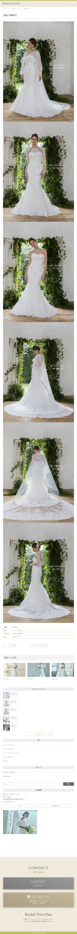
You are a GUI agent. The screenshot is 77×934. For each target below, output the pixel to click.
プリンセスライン (9, 749)
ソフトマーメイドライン (11, 753)
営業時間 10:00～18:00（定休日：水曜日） (38, 899)
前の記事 (12, 645)
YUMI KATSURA (9, 772)
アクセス (20, 805)
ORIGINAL (7, 776)
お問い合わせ (38, 885)
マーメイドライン (9, 745)
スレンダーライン (9, 757)
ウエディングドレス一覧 (38, 645)
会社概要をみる (55, 805)
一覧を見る (38, 734)
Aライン (6, 761)
